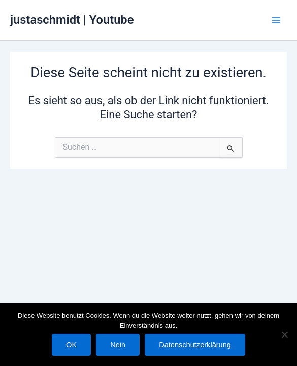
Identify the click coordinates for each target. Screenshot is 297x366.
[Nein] (284, 334)
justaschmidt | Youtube (72, 20)
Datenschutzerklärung (195, 345)
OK (71, 345)
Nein (117, 345)
